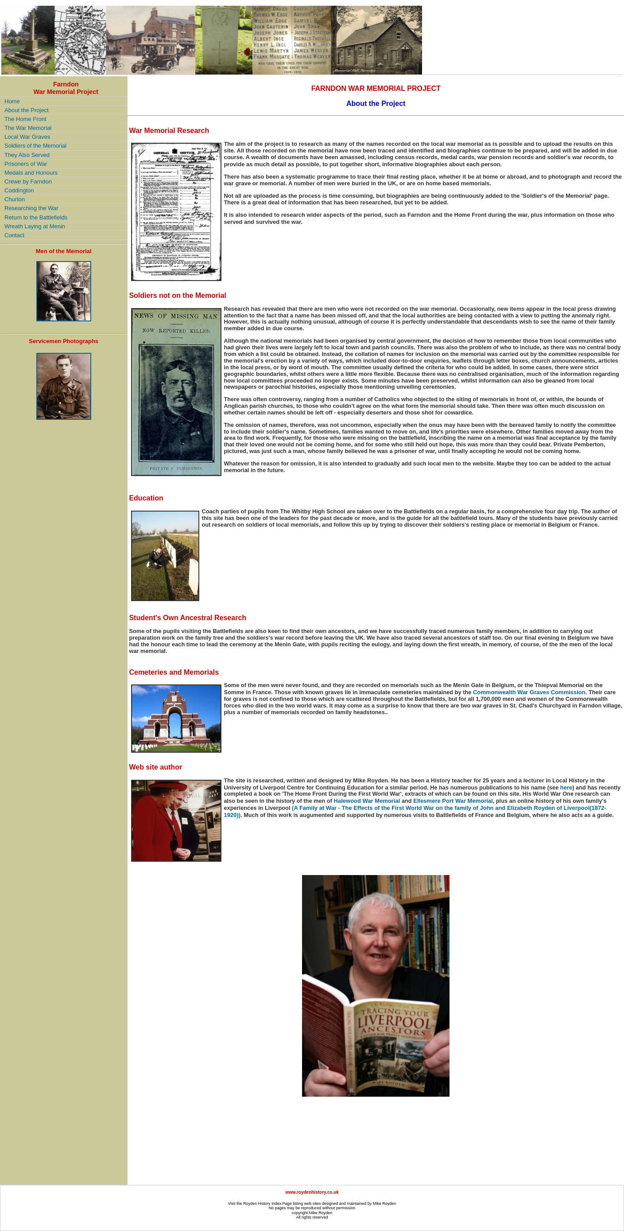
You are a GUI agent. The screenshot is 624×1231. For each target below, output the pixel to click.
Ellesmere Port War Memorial (452, 800)
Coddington (19, 190)
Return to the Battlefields (35, 217)
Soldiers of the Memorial (35, 145)
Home (12, 101)
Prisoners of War (25, 163)
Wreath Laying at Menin (34, 226)
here (566, 787)
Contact (14, 235)
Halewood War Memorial (367, 800)
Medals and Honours (31, 172)
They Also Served (27, 155)
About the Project (26, 110)
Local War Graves (27, 136)
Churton (14, 199)
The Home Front (25, 119)
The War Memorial (27, 128)
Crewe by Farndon (28, 181)
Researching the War (31, 208)
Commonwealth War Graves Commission (529, 692)
